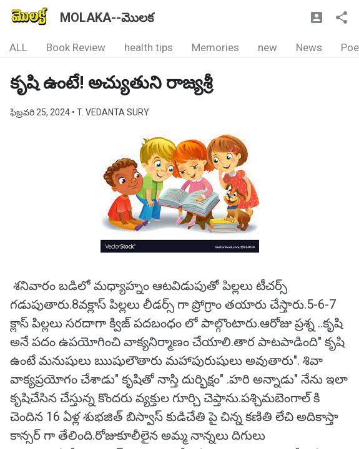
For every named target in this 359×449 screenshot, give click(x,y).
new (267, 47)
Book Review (76, 47)
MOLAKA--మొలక (107, 17)
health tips (148, 47)
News (309, 47)
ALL (18, 47)
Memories (215, 47)
